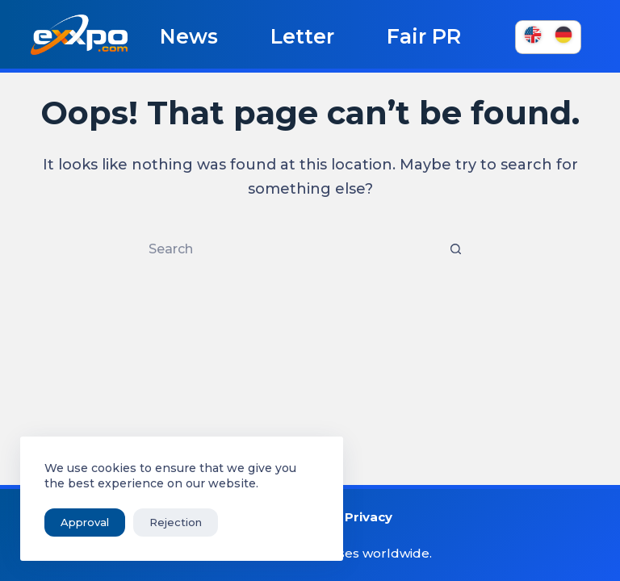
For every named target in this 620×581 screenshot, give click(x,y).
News (189, 36)
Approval (85, 522)
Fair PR (424, 36)
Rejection (175, 522)
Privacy (368, 517)
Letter (302, 36)
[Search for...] (294, 249)
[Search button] (455, 249)
